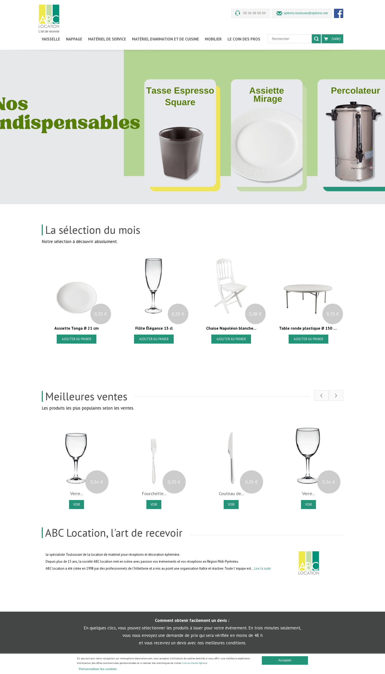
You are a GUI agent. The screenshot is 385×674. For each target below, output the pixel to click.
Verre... (76, 493)
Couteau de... (231, 493)
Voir (76, 504)
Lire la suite (262, 568)
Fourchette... (154, 493)
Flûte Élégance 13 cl (153, 328)
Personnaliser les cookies (98, 669)
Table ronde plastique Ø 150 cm (308, 328)
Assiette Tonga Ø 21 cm (76, 328)
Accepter (284, 660)
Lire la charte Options (194, 663)
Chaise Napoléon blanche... (231, 328)
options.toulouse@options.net (306, 13)
